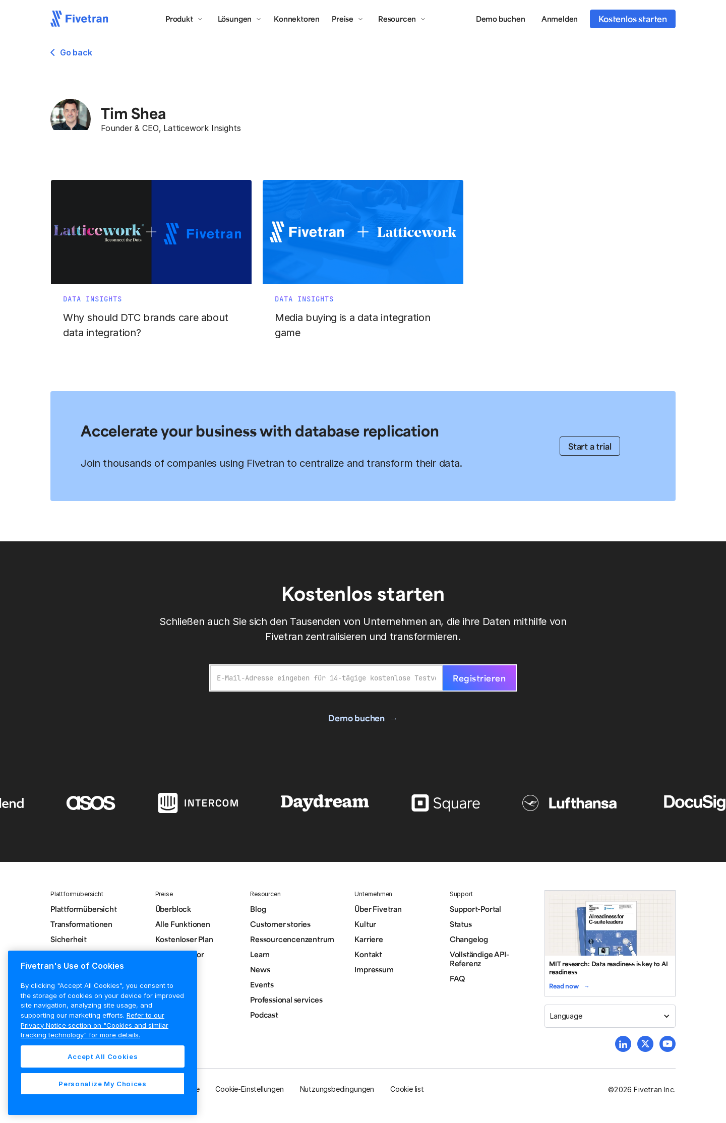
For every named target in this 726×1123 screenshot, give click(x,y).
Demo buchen (500, 18)
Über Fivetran (378, 908)
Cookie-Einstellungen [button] (249, 1089)
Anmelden (559, 18)
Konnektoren (297, 18)
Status (461, 923)
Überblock (173, 908)
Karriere (368, 939)
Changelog (469, 939)
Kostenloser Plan (184, 939)
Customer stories (280, 923)
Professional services (286, 999)
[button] (184, 18)
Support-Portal (475, 908)
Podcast (264, 1014)
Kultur (365, 923)
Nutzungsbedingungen (337, 1089)
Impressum (373, 969)
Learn (260, 954)
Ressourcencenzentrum (292, 939)
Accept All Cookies (103, 1056)
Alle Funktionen (182, 923)
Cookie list (407, 1089)
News (260, 969)
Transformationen (81, 923)
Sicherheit (68, 939)
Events (262, 984)
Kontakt (368, 954)
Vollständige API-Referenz (479, 959)
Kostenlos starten (632, 18)
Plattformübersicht (83, 908)
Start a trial (590, 446)
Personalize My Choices (102, 1084)
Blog (258, 908)
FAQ (457, 978)
